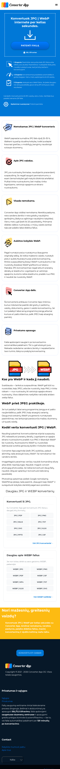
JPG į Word (18, 522)
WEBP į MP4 (18, 582)
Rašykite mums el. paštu (13, 747)
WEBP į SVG (42, 588)
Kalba (12, 760)
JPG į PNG (42, 515)
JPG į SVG (18, 528)
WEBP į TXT (42, 582)
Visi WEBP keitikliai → (43, 597)
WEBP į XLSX (18, 588)
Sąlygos (5, 698)
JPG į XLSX (42, 528)
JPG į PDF (18, 515)
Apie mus (6, 750)
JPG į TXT (42, 522)
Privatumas (7, 701)
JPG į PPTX (18, 535)
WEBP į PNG (42, 569)
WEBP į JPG (18, 569)
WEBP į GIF (42, 576)
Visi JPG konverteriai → (43, 543)
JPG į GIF (42, 535)
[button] (6, 104)
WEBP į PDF (18, 576)
